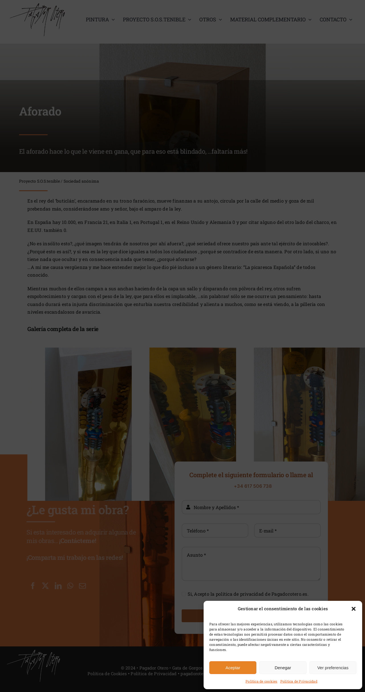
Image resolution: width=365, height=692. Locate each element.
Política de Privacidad (298, 681)
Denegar (283, 667)
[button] (353, 609)
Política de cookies (261, 681)
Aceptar (233, 667)
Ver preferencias (332, 667)
